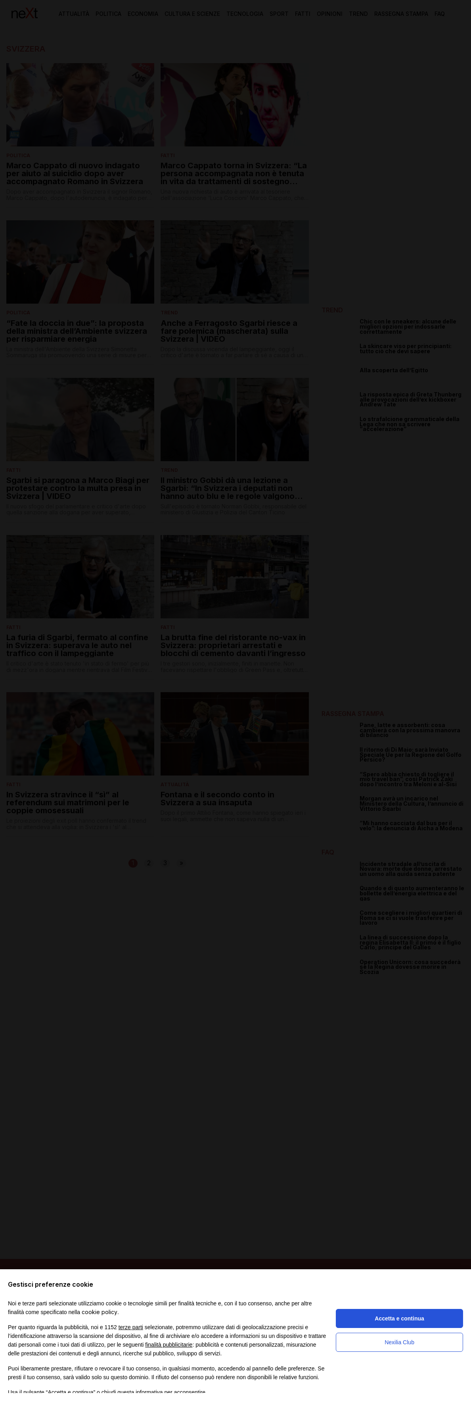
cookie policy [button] (99, 1312)
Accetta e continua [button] (399, 1318)
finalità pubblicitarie (168, 1344)
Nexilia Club (399, 1342)
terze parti (131, 1327)
